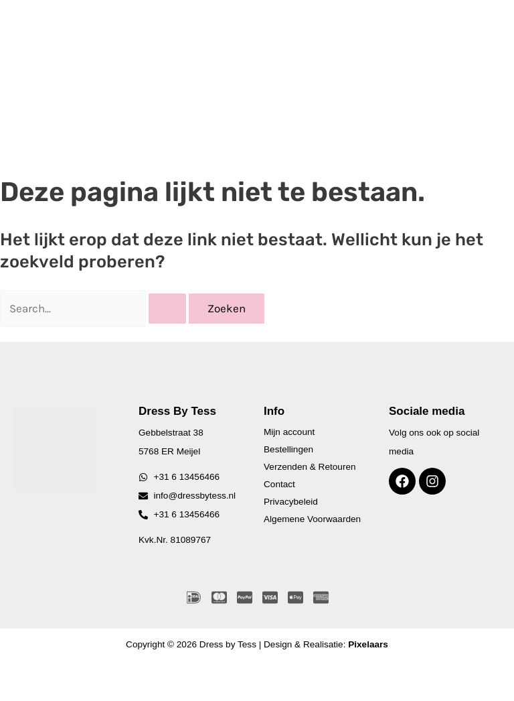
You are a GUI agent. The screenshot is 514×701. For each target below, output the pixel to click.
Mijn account (289, 432)
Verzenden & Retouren (310, 467)
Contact (279, 484)
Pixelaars (368, 644)
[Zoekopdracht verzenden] (167, 309)
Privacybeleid (291, 502)
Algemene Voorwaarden (312, 519)
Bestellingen (288, 449)
